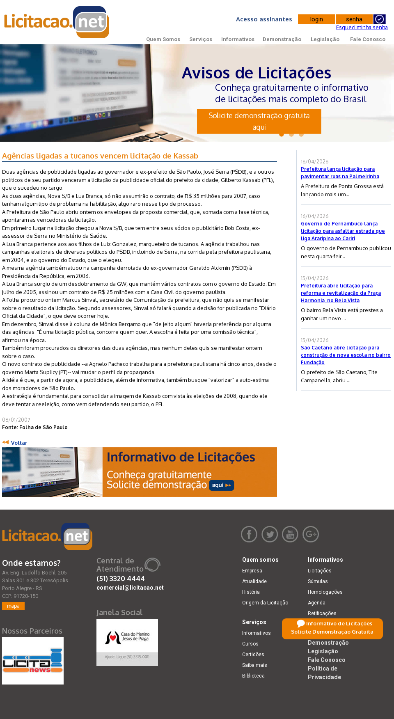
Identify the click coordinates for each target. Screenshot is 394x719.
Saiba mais (254, 665)
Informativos (237, 39)
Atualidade (254, 581)
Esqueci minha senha (362, 27)
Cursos (250, 644)
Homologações (325, 592)
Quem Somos (163, 39)
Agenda (316, 603)
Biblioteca (253, 676)
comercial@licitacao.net (130, 587)
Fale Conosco (367, 39)
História (251, 592)
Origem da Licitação (265, 603)
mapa (13, 606)
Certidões (253, 654)
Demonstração (282, 39)
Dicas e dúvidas (326, 624)
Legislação (325, 39)
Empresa (252, 571)
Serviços (200, 39)
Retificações (322, 613)
